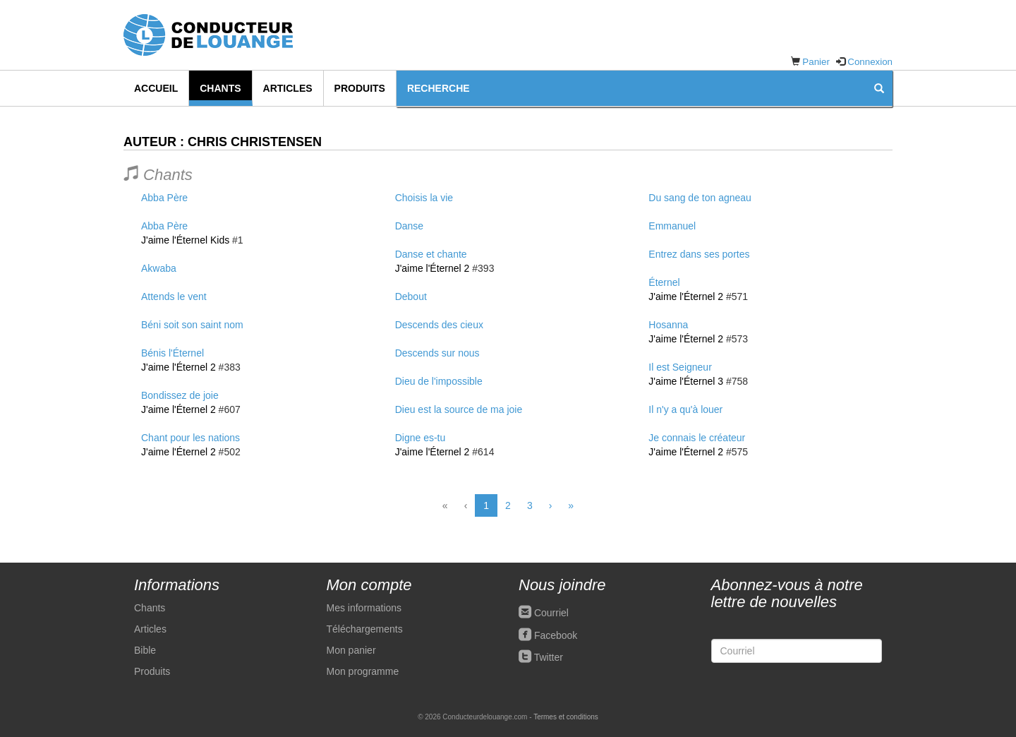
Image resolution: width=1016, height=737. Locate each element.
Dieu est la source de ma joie (459, 409)
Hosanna (668, 324)
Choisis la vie (424, 197)
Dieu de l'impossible (439, 381)
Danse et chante (431, 254)
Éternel (663, 282)
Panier (816, 61)
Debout (411, 296)
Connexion (870, 61)
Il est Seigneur (680, 367)
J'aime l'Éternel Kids (185, 240)
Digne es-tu (420, 437)
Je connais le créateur (696, 437)
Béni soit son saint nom (192, 324)
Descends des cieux (439, 324)
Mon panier (351, 650)
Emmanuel (672, 226)
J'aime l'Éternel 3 (685, 381)
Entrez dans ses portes (698, 254)
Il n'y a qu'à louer (685, 409)
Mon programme (363, 671)
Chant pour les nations (190, 437)
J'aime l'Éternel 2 (178, 367)
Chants (220, 88)
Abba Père (164, 197)
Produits (359, 88)
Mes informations (364, 607)
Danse (409, 226)
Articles (288, 88)
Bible (145, 650)
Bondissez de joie (180, 395)
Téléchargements (365, 629)
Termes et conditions (565, 717)
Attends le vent (174, 296)
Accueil (156, 88)
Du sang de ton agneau (699, 197)
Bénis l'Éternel (172, 353)
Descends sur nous (437, 353)
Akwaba (158, 268)
